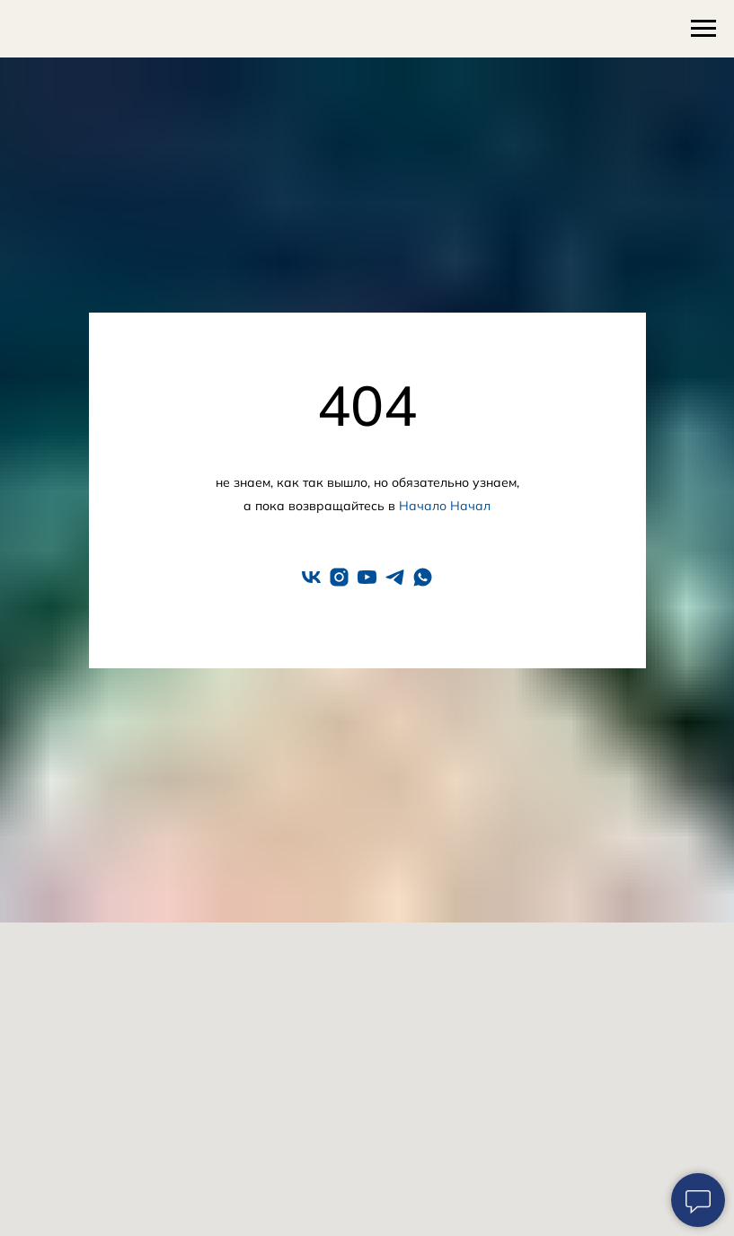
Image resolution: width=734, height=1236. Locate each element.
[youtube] (367, 577)
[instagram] (339, 577)
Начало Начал (445, 506)
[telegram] (395, 577)
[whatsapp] (422, 577)
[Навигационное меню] (703, 29)
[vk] (311, 577)
